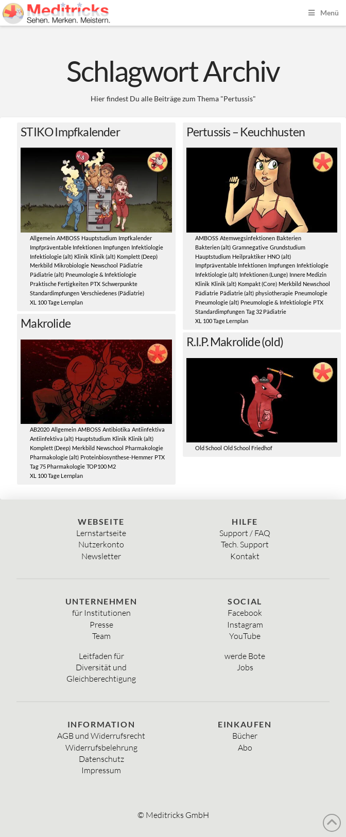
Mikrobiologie (71, 265)
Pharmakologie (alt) (54, 457)
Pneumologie (311, 293)
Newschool (104, 265)
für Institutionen (101, 613)
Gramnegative (250, 247)
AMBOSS (68, 238)
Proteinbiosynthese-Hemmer (116, 457)
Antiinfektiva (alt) (52, 439)
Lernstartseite (101, 533)
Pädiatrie (131, 265)
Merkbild (41, 265)
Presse (101, 624)
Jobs (245, 667)
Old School (208, 448)
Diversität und (101, 667)
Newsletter (101, 556)
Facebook (245, 613)
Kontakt (245, 556)
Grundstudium (287, 247)
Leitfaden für (101, 656)
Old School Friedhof (247, 448)
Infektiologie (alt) (51, 257)
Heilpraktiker (249, 257)
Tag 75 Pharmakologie (57, 467)
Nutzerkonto (101, 544)
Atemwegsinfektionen (247, 238)
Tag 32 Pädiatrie (266, 312)
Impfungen (116, 247)
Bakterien (288, 238)
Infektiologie (147, 247)
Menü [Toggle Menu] (322, 12)
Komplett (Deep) (137, 257)
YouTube (245, 636)
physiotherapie (274, 293)
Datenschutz (101, 759)
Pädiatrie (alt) (47, 275)
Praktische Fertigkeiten (59, 284)
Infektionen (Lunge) (263, 275)
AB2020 (39, 429)
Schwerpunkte (119, 284)
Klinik (81, 257)
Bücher (244, 736)
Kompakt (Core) (257, 284)
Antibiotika (116, 429)
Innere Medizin (307, 275)
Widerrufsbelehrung (101, 747)
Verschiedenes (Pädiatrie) (112, 293)
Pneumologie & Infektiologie (100, 275)
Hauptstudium (99, 238)
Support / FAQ (244, 533)
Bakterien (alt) (213, 247)
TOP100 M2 (101, 467)
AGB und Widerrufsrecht (101, 736)
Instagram (245, 624)
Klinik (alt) (102, 257)
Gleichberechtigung (101, 678)
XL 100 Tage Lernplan (56, 302)
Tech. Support (245, 544)
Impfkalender (135, 238)
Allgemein (42, 238)
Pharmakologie (144, 448)
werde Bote (244, 656)
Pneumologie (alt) (217, 302)
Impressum (101, 770)
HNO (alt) (279, 257)
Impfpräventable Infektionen (65, 247)
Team (101, 636)
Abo (245, 747)
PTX (95, 284)
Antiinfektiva (148, 429)
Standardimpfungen (54, 293)
